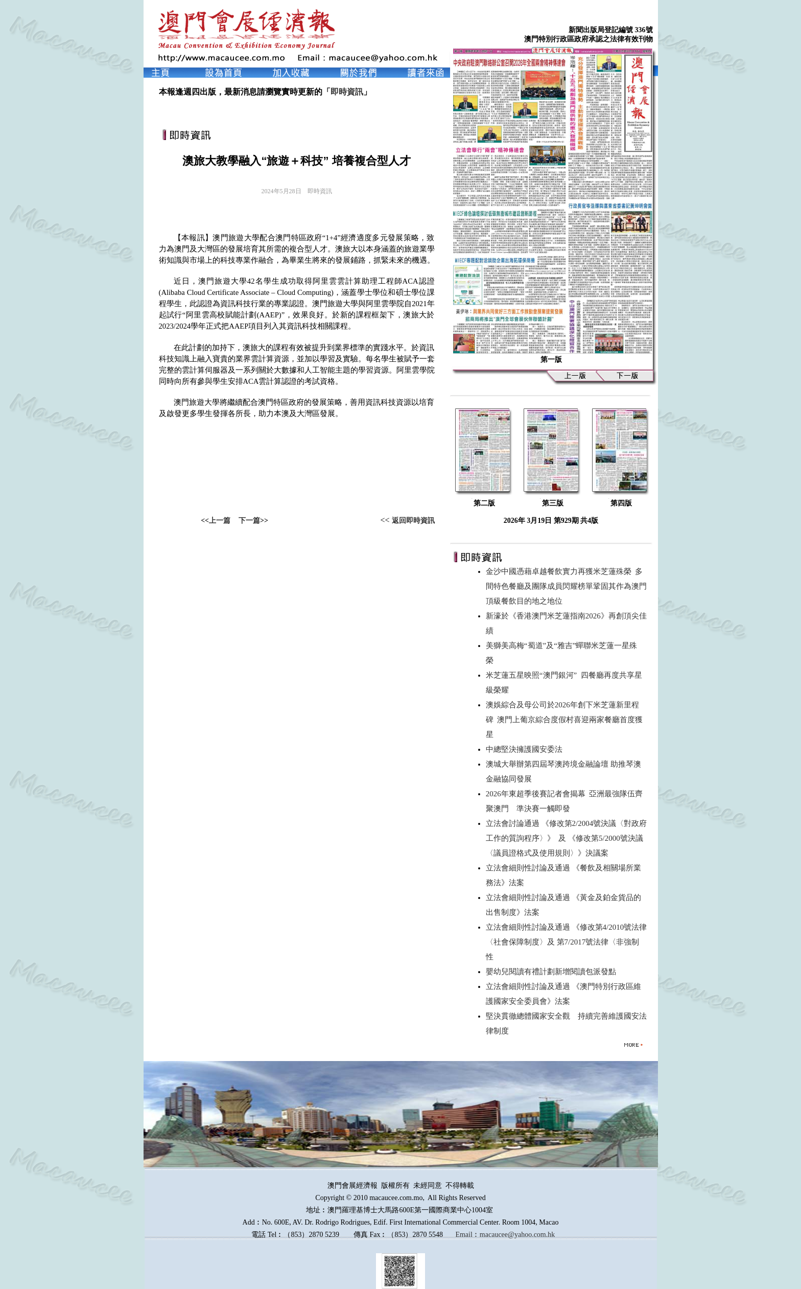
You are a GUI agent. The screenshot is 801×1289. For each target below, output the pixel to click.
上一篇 (219, 520)
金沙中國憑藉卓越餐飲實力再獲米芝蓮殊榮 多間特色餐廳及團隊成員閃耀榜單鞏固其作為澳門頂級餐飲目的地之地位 (566, 586)
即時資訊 (347, 91)
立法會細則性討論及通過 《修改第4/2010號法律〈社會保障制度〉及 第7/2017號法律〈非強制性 (566, 942)
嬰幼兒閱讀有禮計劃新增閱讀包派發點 (553, 972)
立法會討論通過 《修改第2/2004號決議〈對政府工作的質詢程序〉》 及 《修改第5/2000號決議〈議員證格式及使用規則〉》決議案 (566, 838)
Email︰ (467, 1234)
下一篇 (249, 520)
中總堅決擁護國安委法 (526, 749)
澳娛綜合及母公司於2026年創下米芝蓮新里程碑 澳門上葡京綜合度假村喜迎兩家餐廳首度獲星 (564, 720)
